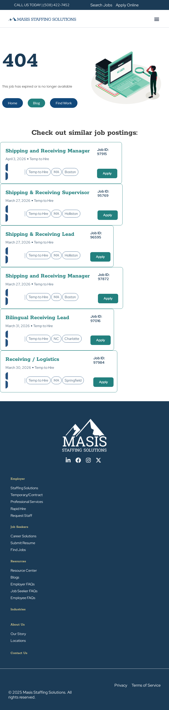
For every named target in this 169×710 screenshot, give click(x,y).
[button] (157, 19)
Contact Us (19, 653)
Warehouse (15, 172)
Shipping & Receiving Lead (40, 234)
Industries (18, 609)
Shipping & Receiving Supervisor (47, 192)
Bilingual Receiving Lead (37, 317)
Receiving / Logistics (32, 359)
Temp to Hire (39, 159)
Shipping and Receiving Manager (48, 151)
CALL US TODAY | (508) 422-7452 (42, 5)
